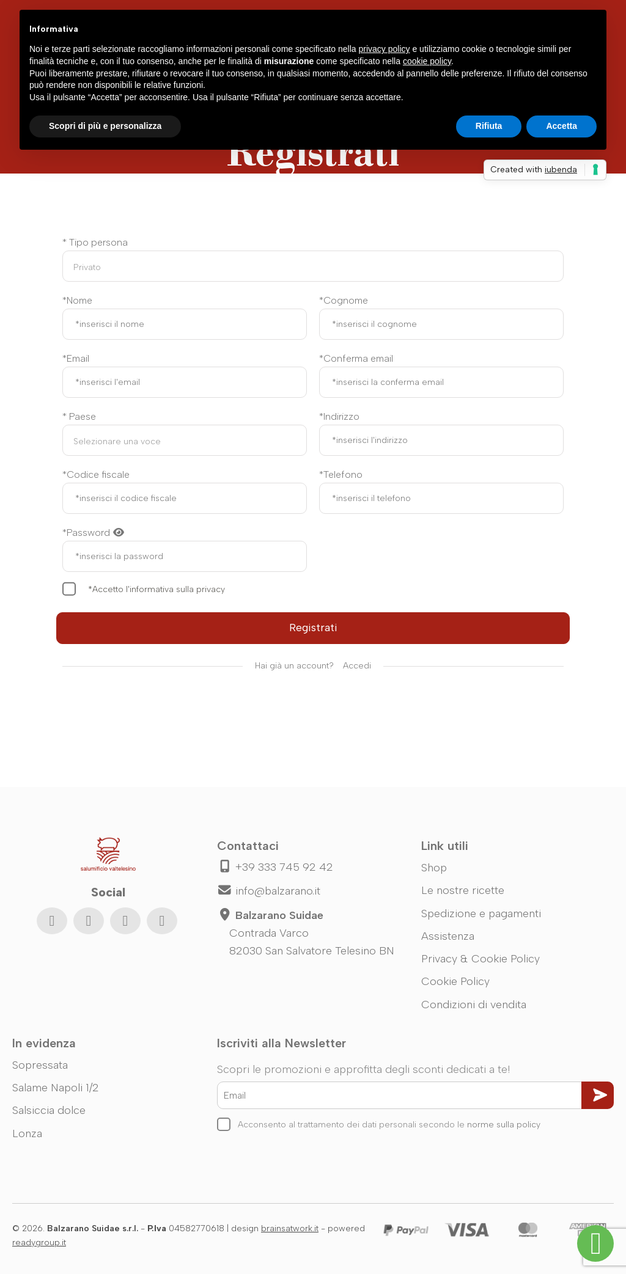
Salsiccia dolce (49, 1110)
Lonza (27, 1133)
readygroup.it (39, 1242)
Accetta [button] (561, 126)
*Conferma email (356, 358)
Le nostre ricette (462, 890)
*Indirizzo (339, 416)
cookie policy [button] (427, 61)
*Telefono (341, 474)
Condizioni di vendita (473, 1004)
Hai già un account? (313, 666)
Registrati (313, 627)
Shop (434, 867)
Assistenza (447, 936)
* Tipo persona (95, 242)
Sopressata (40, 1065)
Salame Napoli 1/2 (55, 1087)
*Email (75, 358)
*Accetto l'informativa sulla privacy (156, 589)
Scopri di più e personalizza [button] (105, 126)
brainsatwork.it (290, 1228)
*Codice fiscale (96, 474)
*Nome (77, 300)
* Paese (79, 416)
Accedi (357, 666)
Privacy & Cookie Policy (480, 958)
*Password (93, 532)
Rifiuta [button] (489, 126)
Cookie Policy (455, 981)
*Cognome (343, 300)
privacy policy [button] (384, 49)
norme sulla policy (503, 1124)
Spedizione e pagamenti (481, 913)
